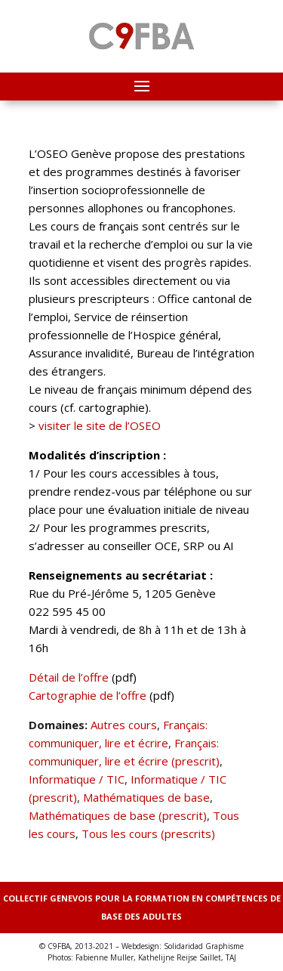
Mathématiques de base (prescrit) (118, 815)
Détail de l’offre (69, 677)
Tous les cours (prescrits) (148, 833)
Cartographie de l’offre (87, 695)
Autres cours (124, 724)
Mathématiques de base (146, 797)
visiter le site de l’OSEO (99, 425)
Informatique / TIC (77, 779)
